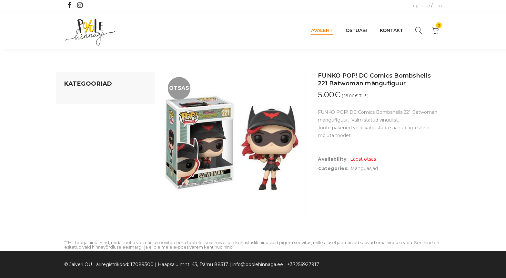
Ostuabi (356, 30)
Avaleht (322, 30)
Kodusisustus (79, 122)
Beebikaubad (79, 146)
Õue (69, 159)
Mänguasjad (78, 97)
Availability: (333, 159)
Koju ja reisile (78, 109)
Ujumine (73, 183)
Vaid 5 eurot (77, 195)
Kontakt (391, 30)
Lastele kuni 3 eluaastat (90, 134)
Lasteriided (76, 171)
